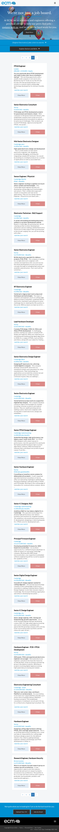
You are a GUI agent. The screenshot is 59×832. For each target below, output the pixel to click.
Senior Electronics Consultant (25, 105)
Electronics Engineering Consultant (27, 685)
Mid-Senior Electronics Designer (26, 141)
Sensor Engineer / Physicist (24, 176)
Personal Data (29, 827)
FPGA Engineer (19, 66)
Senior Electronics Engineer (24, 250)
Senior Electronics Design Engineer (27, 357)
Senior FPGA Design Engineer (25, 430)
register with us (10, 27)
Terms (21, 827)
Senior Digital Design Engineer (25, 575)
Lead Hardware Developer (24, 322)
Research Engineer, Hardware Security (28, 758)
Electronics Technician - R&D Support (28, 213)
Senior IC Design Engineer (24, 610)
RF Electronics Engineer (23, 287)
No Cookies (38, 827)
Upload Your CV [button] (21, 812)
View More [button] (21, 95)
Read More (29, 32)
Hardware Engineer (21, 721)
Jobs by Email (38, 812)
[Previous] (23, 57)
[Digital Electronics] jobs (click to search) (29, 42)
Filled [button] (38, 95)
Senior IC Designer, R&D (23, 504)
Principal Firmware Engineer (25, 539)
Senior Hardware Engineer (24, 467)
